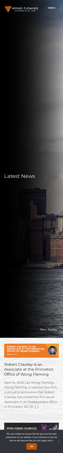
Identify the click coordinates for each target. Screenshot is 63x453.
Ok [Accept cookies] (31, 446)
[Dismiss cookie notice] (58, 441)
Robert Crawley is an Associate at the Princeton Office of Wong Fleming (29, 369)
